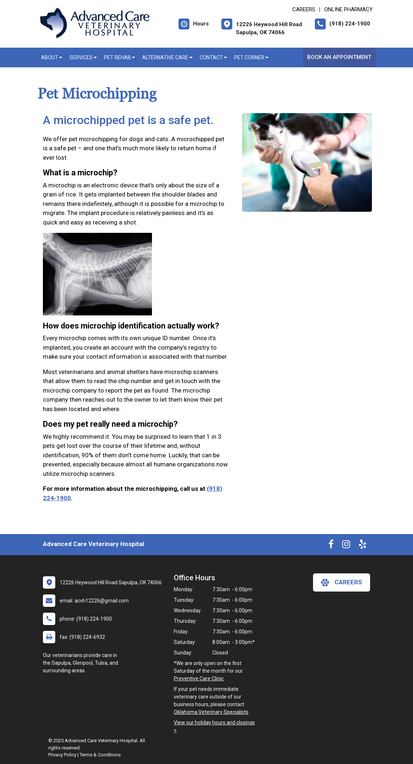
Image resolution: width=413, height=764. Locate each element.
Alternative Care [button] (167, 57)
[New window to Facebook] (331, 546)
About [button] (51, 57)
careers (341, 582)
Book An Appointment (339, 57)
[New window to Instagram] (346, 546)
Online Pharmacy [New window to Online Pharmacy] (348, 9)
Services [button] (83, 57)
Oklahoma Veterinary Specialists (211, 712)
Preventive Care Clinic (199, 678)
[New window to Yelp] (362, 546)
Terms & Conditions (100, 754)
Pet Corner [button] (251, 57)
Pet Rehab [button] (119, 57)
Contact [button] (213, 57)
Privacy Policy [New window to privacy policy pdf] (62, 754)
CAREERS (303, 9)
